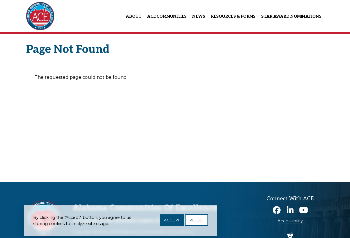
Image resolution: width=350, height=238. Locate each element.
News (198, 16)
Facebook (277, 210)
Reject (196, 222)
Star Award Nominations (291, 16)
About (133, 16)
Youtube (304, 210)
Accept (172, 222)
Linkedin (290, 210)
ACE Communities (167, 16)
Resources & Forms (233, 16)
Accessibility (290, 220)
